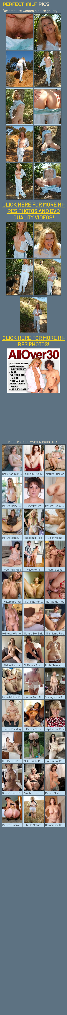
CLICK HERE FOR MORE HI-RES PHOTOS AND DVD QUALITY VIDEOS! (33, 211)
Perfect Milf (26, 4)
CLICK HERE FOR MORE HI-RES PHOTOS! (33, 341)
